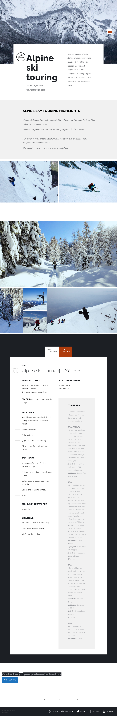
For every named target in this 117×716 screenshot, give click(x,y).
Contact (79, 700)
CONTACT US (10, 680)
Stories (61, 700)
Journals (70, 700)
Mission (37, 700)
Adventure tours (49, 700)
